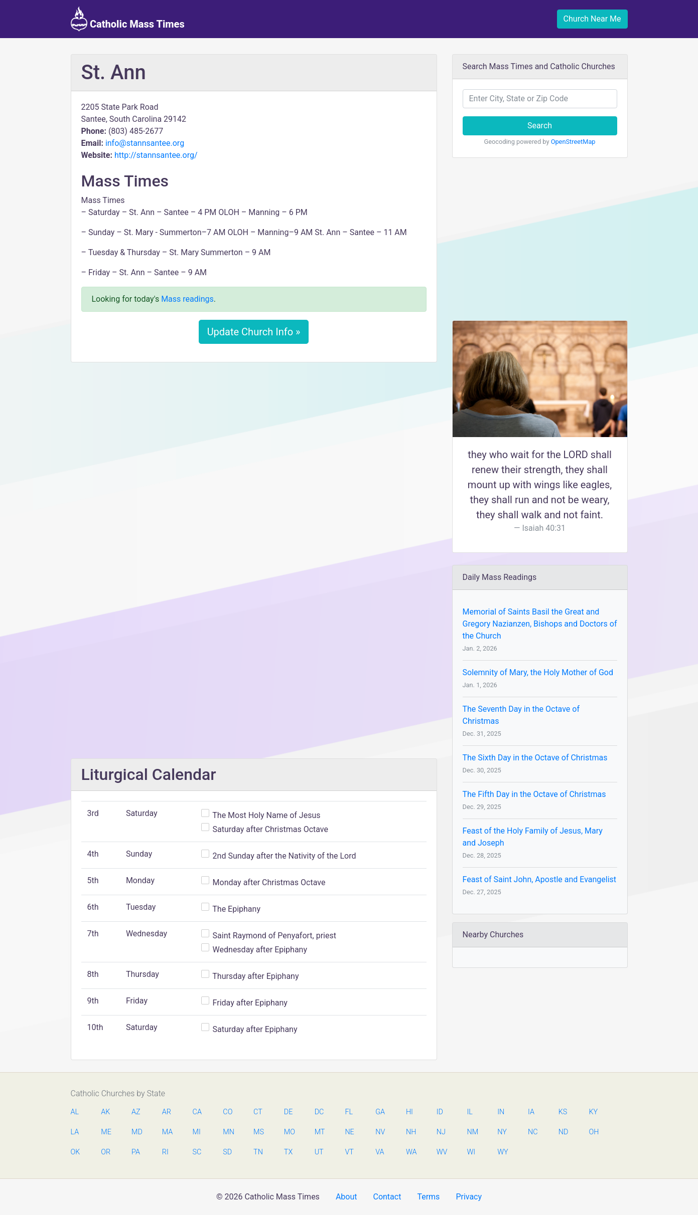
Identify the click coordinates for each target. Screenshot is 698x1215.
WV (442, 1152)
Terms (428, 1196)
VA (379, 1152)
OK (75, 1152)
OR (105, 1152)
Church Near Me (592, 19)
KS (563, 1112)
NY (502, 1132)
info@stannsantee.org (144, 143)
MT (320, 1132)
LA (75, 1132)
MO (289, 1132)
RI (165, 1152)
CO (227, 1112)
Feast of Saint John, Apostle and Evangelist (540, 879)
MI (197, 1132)
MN (228, 1132)
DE (288, 1112)
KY (593, 1112)
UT (319, 1152)
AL (75, 1112)
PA (135, 1152)
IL (469, 1112)
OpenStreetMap (573, 141)
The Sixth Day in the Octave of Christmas (535, 757)
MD (136, 1132)
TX (288, 1152)
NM (472, 1132)
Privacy (469, 1196)
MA (167, 1132)
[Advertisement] (254, 444)
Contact (387, 1196)
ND (564, 1132)
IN (500, 1112)
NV (380, 1132)
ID (440, 1112)
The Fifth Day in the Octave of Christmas (534, 794)
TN (258, 1152)
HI (409, 1112)
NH (411, 1132)
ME (106, 1132)
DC (319, 1112)
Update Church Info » (254, 332)
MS (258, 1132)
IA (531, 1112)
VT (349, 1152)
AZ (136, 1112)
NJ (441, 1132)
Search (539, 125)
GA (380, 1112)
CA (197, 1112)
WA (411, 1152)
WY (502, 1152)
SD (227, 1152)
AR (166, 1112)
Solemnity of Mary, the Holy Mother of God (538, 672)
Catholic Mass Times (128, 19)
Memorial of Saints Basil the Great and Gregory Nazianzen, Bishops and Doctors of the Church (540, 624)
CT (257, 1112)
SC (197, 1152)
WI (471, 1152)
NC (533, 1132)
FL (349, 1112)
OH (594, 1132)
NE (349, 1132)
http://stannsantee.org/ (156, 155)
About (346, 1196)
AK (105, 1112)
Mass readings (187, 299)
